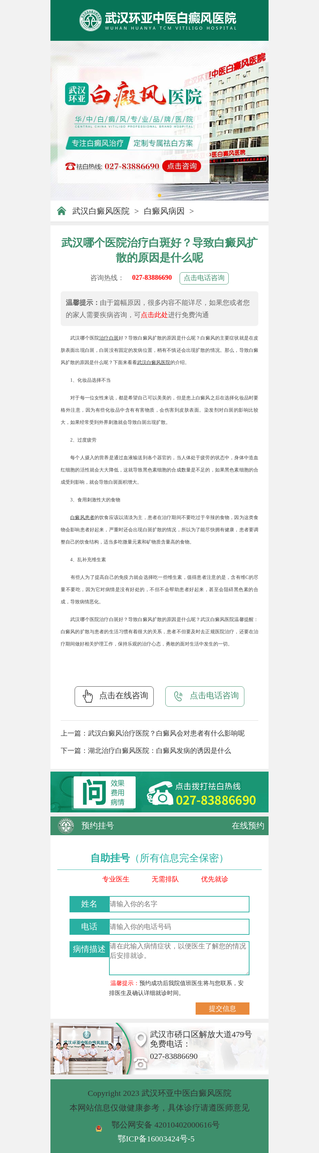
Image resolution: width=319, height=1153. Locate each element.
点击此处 (154, 315)
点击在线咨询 (114, 696)
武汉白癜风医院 (101, 211)
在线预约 (248, 825)
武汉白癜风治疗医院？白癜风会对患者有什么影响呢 (166, 733)
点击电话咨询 (204, 277)
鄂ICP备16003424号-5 (156, 1138)
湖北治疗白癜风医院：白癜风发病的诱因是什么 (159, 750)
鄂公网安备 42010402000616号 (165, 1124)
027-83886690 (152, 277)
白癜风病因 (164, 211)
